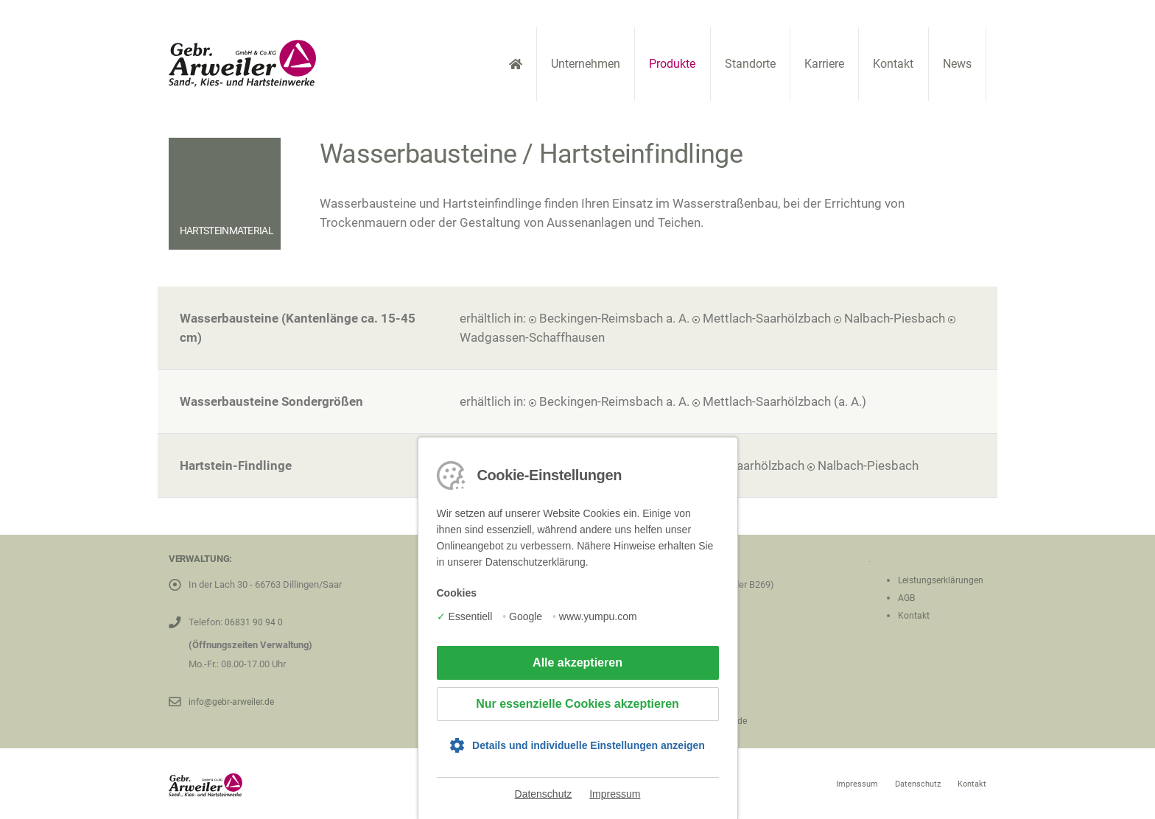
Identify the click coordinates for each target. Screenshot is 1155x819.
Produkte (672, 64)
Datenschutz (543, 794)
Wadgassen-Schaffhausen (532, 337)
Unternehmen (585, 64)
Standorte (750, 64)
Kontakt (893, 64)
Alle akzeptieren (577, 662)
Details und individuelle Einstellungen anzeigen (588, 745)
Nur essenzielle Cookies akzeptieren (577, 703)
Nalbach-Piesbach (894, 318)
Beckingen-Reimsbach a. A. (614, 318)
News (957, 64)
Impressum (614, 794)
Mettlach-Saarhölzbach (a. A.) (784, 401)
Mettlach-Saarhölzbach (767, 318)
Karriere (824, 64)
